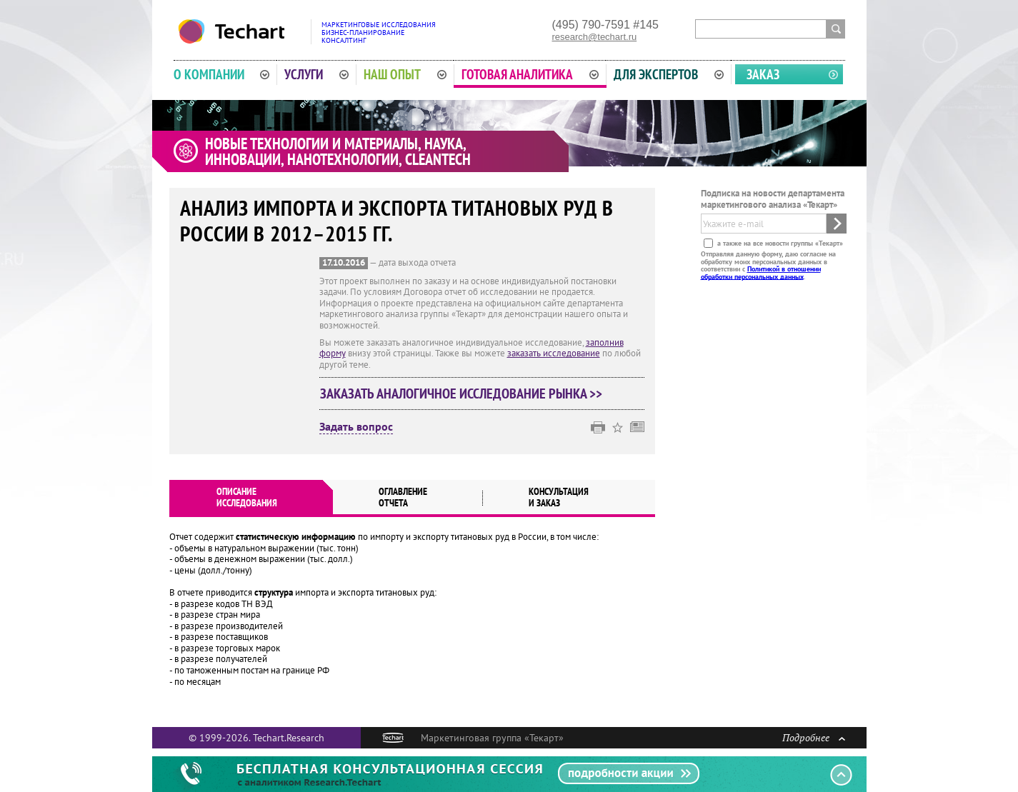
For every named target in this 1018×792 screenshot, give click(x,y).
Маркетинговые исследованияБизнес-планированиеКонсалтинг (378, 32)
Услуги (316, 74)
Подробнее (813, 737)
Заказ (763, 74)
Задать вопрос (356, 427)
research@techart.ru (594, 36)
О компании (222, 74)
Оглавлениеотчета (403, 497)
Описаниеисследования (246, 497)
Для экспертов (669, 74)
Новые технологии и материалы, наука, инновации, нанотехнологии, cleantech (338, 151)
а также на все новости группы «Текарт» (779, 243)
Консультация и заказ (559, 497)
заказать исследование (553, 353)
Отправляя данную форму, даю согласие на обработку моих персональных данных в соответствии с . (768, 265)
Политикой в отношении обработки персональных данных (761, 272)
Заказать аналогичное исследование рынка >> (461, 393)
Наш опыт (405, 74)
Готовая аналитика (530, 74)
